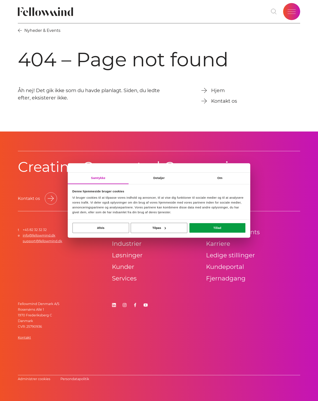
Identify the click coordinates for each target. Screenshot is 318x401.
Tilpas (159, 228)
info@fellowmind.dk (39, 235)
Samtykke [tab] (98, 178)
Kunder (123, 267)
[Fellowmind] (47, 11)
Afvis (100, 228)
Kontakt (24, 338)
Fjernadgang (226, 278)
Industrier (127, 243)
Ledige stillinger (230, 255)
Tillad (217, 228)
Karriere (218, 243)
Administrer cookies (34, 379)
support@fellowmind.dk (42, 241)
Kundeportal (225, 267)
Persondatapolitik (74, 379)
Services (124, 278)
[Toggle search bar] (274, 11)
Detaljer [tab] (159, 178)
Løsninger (127, 255)
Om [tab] (219, 178)
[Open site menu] (291, 11)
